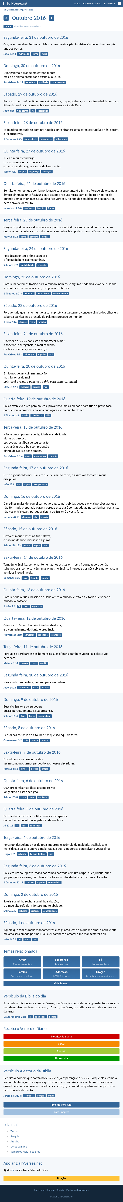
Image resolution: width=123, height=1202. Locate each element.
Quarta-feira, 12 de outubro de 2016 (34, 618)
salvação (22, 854)
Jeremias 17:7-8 (13, 208)
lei (17, 825)
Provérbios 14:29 (13, 82)
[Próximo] (51, 18)
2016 (31, 9)
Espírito (34, 578)
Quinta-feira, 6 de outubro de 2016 (33, 780)
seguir (27, 484)
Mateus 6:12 (11, 768)
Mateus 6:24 (11, 236)
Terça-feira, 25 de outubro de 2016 (33, 220)
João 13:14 (10, 54)
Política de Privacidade (77, 1190)
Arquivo (23, 9)
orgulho (42, 322)
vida (48, 415)
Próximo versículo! (61, 1104)
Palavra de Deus (37, 854)
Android (61, 1051)
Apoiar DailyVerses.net (23, 1163)
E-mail (61, 1044)
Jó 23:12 (8, 825)
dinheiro (34, 236)
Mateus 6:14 (11, 663)
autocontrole (31, 139)
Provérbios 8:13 (13, 354)
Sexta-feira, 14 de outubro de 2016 (33, 557)
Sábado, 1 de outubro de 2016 (29, 922)
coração (53, 456)
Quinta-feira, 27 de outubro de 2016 (34, 151)
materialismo (43, 293)
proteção (47, 171)
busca (32, 716)
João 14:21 (10, 939)
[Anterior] (6, 18)
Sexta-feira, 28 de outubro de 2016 (33, 122)
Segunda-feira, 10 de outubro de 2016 (36, 675)
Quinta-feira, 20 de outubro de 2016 (34, 366)
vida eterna (22, 111)
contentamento (60, 293)
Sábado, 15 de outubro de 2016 (30, 528)
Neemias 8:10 (11, 517)
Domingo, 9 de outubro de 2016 (31, 699)
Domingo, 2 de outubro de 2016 (31, 894)
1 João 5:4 (9, 606)
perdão (43, 663)
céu (26, 740)
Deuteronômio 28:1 (15, 1016)
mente (35, 740)
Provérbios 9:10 (13, 634)
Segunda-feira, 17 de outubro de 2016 (36, 467)
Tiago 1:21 (9, 854)
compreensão (58, 82)
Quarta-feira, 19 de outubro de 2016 (34, 398)
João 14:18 (10, 687)
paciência (43, 82)
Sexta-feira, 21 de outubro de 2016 (33, 333)
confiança (29, 208)
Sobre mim (39, 1190)
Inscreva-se (109, 3)
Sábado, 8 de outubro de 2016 (29, 727)
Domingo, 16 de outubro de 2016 (32, 496)
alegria (22, 171)
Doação (61, 1178)
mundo (45, 740)
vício (32, 322)
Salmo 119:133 (12, 545)
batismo (30, 882)
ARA (8, 26)
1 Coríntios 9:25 (13, 139)
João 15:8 (9, 484)
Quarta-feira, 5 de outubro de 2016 (33, 808)
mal (51, 354)
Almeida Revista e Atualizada (27, 26)
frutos (51, 208)
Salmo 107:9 (11, 265)
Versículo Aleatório (92, 3)
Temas (77, 3)
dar (35, 517)
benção (40, 208)
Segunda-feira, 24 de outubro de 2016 (36, 248)
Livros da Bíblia (19, 1146)
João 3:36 (9, 110)
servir (35, 54)
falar (25, 578)
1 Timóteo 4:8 (11, 415)
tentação (25, 387)
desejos (23, 322)
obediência (42, 111)
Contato (60, 1190)
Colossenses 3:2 (13, 740)
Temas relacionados (20, 951)
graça (34, 663)
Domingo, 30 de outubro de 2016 (32, 65)
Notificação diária (61, 1036)
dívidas (45, 236)
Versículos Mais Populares (25, 1151)
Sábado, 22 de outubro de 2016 (30, 305)
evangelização (40, 484)
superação (37, 606)
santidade (56, 634)
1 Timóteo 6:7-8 (13, 293)
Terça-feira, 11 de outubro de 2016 (33, 646)
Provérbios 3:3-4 (13, 456)
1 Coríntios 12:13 (13, 882)
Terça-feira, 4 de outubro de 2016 (32, 837)
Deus (26, 606)
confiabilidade (27, 265)
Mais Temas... (62, 983)
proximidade (44, 716)
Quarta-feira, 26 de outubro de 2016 (34, 183)
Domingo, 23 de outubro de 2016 (32, 276)
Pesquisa (15, 1136)
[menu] (119, 5)
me (13, 1170)
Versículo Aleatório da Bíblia (27, 1070)
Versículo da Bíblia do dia (25, 996)
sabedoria (30, 82)
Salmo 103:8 (11, 797)
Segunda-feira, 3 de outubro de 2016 (35, 865)
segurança (34, 171)
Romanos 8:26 (12, 578)
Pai (18, 484)
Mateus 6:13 (11, 387)
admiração (30, 354)
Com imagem (61, 1112)
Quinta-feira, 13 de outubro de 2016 (34, 589)
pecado (26, 545)
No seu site (61, 1058)
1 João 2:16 (10, 322)
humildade (24, 54)
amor (27, 456)
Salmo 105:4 (11, 716)
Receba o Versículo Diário (25, 1028)
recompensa (46, 139)
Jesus (44, 54)
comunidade (54, 882)
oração (45, 578)
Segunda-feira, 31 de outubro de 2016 (36, 37)
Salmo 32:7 (10, 171)
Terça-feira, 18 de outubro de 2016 (33, 427)
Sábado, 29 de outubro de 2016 (30, 94)
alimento (42, 265)
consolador (24, 687)
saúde (25, 415)
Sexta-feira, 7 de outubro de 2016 (32, 752)
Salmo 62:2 (10, 911)
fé (33, 111)
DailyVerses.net (11, 9)
